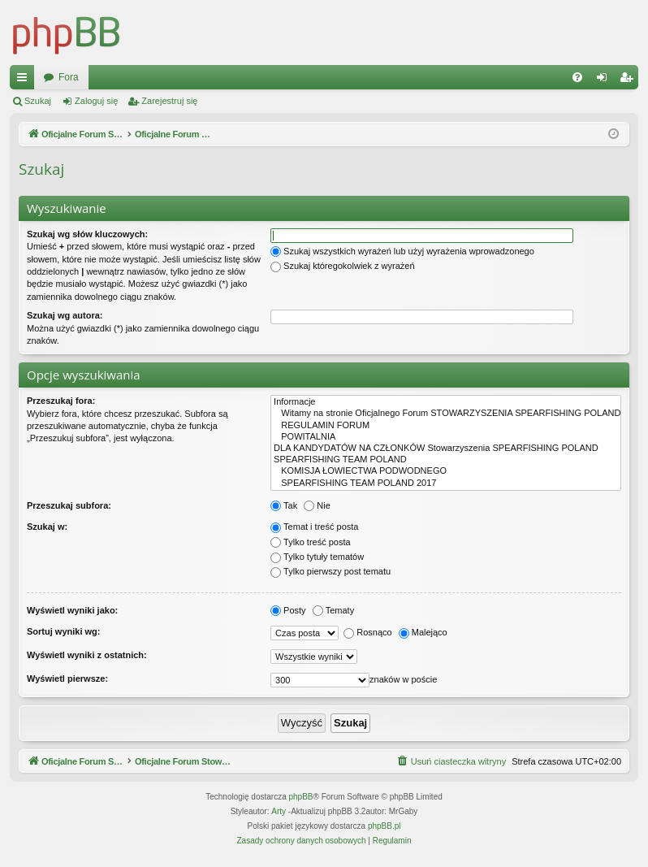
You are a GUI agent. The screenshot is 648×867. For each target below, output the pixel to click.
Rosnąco (367, 632)
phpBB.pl (384, 826)
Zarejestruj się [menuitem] (629, 80)
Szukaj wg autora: (65, 315)
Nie (317, 505)
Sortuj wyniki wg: (63, 631)
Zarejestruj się (169, 101)
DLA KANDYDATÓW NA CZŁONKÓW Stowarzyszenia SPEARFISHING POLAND (446, 448)
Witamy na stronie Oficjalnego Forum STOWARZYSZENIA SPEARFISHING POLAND (446, 413)
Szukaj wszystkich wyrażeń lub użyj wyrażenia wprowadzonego (402, 251)
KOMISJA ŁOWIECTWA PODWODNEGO (446, 471)
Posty (288, 610)
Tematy (333, 610)
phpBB (301, 797)
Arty (278, 812)
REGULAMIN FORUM (446, 425)
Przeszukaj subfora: (69, 505)
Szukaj (37, 101)
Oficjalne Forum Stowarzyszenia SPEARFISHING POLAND (172, 77)
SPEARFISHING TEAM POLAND (446, 460)
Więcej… (25, 80)
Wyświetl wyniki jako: (72, 610)
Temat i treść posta (314, 526)
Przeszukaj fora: (61, 400)
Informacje (446, 402)
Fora (345, 77)
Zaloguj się (96, 101)
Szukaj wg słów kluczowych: (87, 234)
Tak (283, 505)
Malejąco (423, 632)
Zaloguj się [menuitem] (605, 80)
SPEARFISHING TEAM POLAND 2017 (446, 483)
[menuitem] (577, 77)
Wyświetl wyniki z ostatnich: (87, 655)
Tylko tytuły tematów (317, 556)
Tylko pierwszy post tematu (330, 571)
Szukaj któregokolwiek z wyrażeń (342, 266)
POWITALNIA (446, 437)
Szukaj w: (47, 526)
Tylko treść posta (310, 542)
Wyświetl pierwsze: (67, 678)
